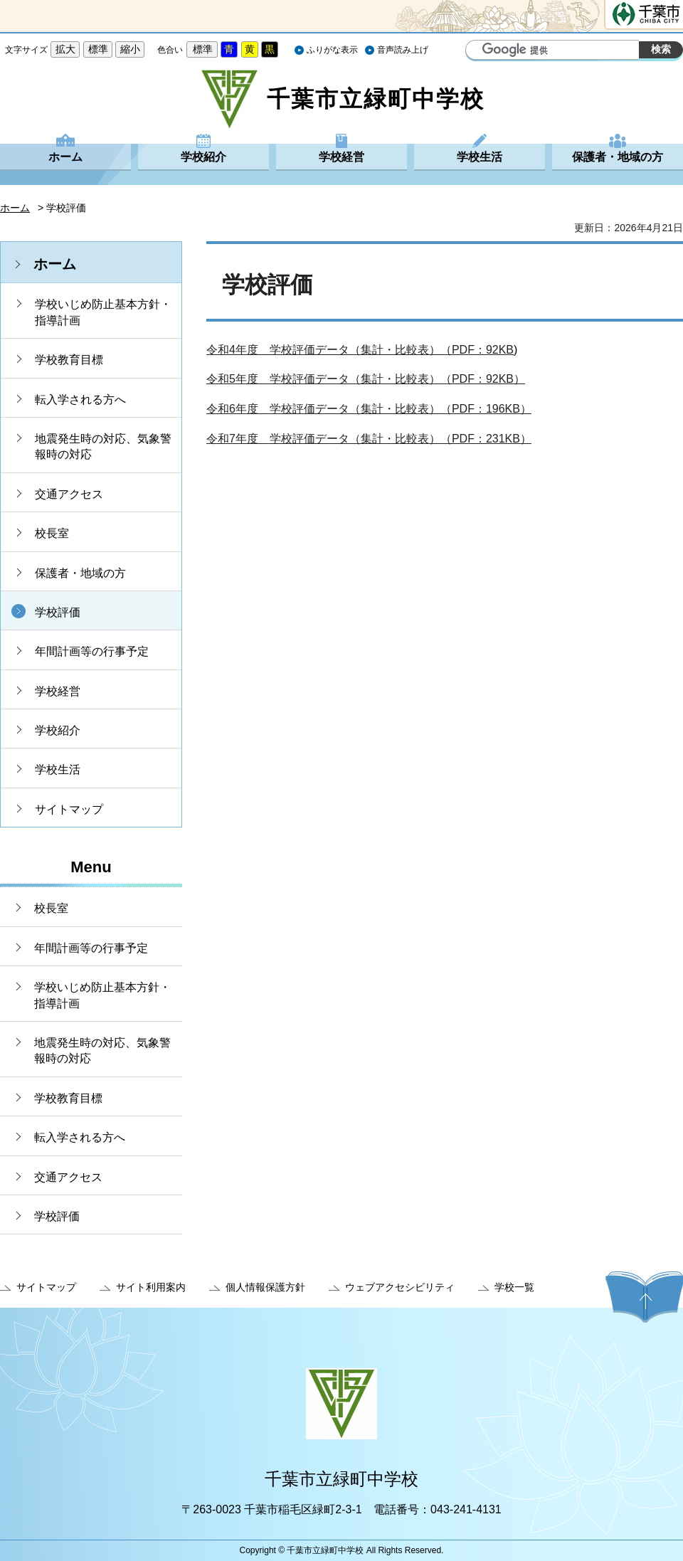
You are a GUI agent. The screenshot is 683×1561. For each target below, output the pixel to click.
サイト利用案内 (151, 1287)
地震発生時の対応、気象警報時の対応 (103, 446)
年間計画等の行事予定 (92, 651)
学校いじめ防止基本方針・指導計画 (103, 312)
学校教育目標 (69, 360)
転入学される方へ (80, 399)
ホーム (65, 157)
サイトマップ (69, 809)
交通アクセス (69, 494)
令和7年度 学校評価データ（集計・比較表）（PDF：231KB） (368, 439)
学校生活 (479, 157)
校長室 (52, 533)
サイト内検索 (478, 51)
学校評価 (57, 612)
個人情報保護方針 (265, 1287)
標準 (98, 49)
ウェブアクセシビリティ (400, 1287)
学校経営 (341, 157)
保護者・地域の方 (617, 157)
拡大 (65, 49)
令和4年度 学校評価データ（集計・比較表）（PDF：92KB (360, 350)
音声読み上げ (402, 50)
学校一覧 (514, 1287)
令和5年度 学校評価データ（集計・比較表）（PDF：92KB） (365, 379)
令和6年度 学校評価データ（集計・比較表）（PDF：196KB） (368, 409)
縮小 (130, 49)
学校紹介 (203, 157)
